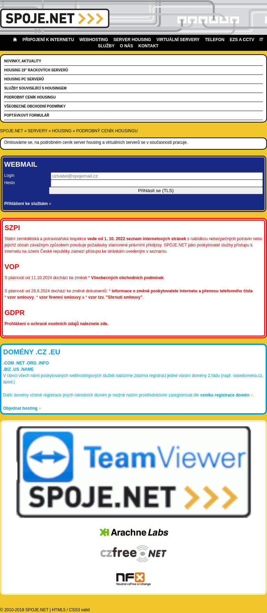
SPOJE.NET (11, 130)
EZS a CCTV (242, 39)
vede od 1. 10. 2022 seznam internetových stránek (136, 238)
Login (9, 175)
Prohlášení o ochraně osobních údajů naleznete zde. (56, 323)
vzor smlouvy (20, 297)
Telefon (214, 39)
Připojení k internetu (48, 39)
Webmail (21, 164)
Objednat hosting (22, 408)
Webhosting (93, 39)
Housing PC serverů (24, 79)
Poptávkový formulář (26, 115)
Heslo (9, 182)
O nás (126, 46)
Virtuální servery (178, 39)
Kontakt (148, 46)
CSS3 (74, 609)
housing (62, 130)
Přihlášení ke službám (27, 203)
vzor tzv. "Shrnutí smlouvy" (115, 297)
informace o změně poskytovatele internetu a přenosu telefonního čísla (182, 291)
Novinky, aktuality (22, 61)
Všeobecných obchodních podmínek (127, 277)
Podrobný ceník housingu (30, 97)
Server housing (132, 39)
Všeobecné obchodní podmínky (35, 106)
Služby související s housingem (35, 88)
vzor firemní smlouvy (60, 297)
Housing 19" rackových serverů (36, 70)
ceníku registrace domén (226, 395)
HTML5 (58, 609)
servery (38, 130)
